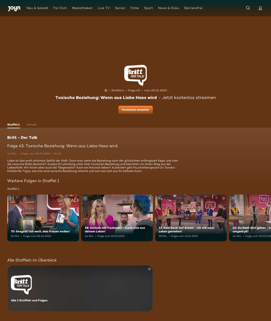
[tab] (14, 125)
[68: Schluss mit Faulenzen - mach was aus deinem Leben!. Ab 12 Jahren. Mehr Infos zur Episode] (117, 218)
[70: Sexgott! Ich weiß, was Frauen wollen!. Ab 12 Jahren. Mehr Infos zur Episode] (43, 218)
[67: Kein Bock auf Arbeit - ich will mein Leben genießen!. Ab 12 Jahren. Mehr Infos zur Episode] (191, 218)
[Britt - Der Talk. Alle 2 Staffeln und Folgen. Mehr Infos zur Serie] (80, 288)
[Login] (260, 8)
